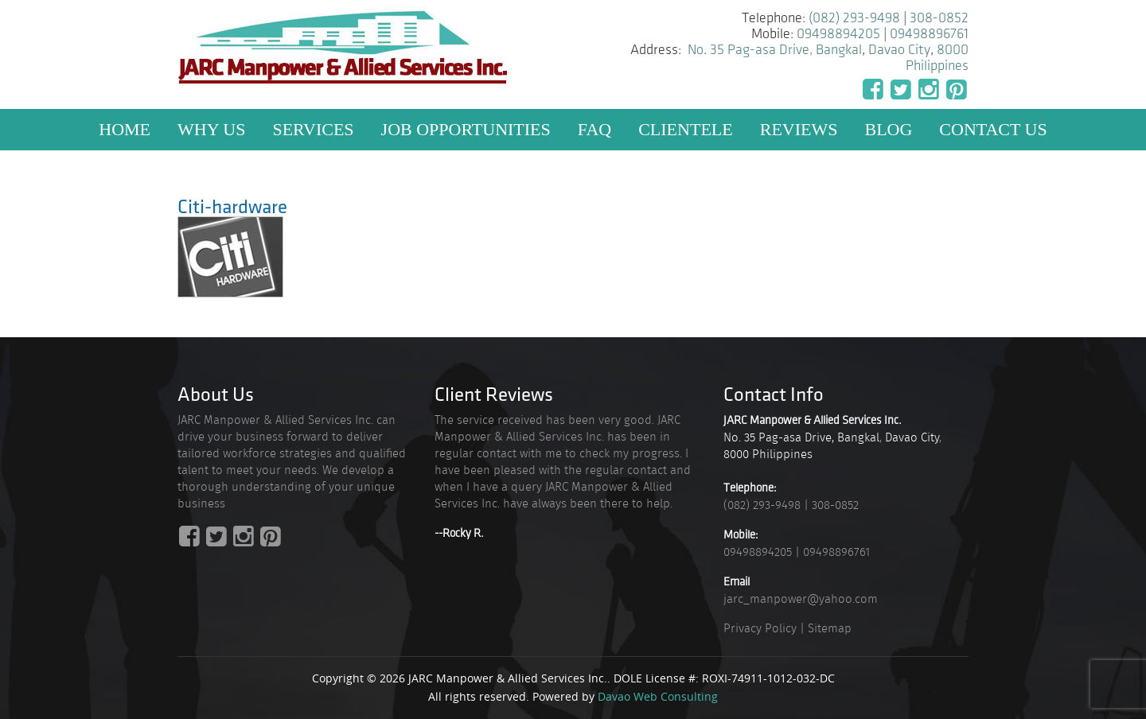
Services (312, 129)
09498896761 (929, 34)
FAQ (594, 129)
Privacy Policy (760, 628)
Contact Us (993, 129)
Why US (211, 129)
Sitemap (830, 628)
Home (124, 129)
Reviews (799, 129)
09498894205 (838, 34)
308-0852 (939, 18)
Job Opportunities (466, 129)
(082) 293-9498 (854, 18)
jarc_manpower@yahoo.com (800, 599)
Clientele (685, 129)
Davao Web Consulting (658, 696)
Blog (888, 129)
